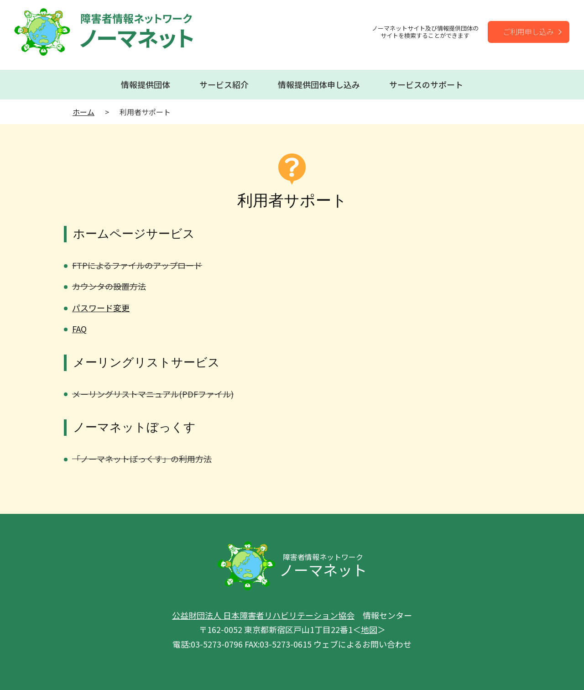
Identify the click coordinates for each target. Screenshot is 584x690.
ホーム (83, 111)
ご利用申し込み (528, 31)
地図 (369, 629)
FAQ (79, 329)
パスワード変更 (101, 308)
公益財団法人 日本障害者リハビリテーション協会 (263, 615)
